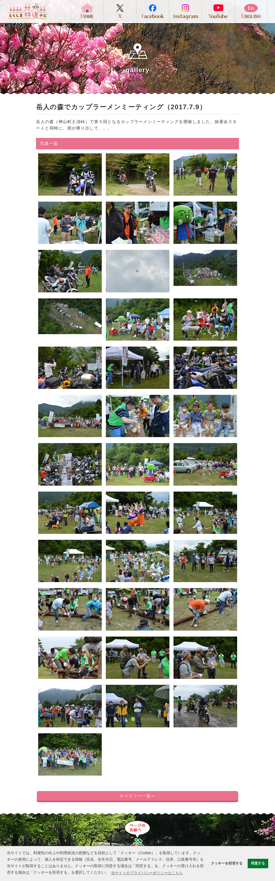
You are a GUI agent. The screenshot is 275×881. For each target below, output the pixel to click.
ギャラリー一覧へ (137, 795)
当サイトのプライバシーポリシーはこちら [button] (147, 873)
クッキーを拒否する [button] (227, 863)
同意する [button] (258, 863)
